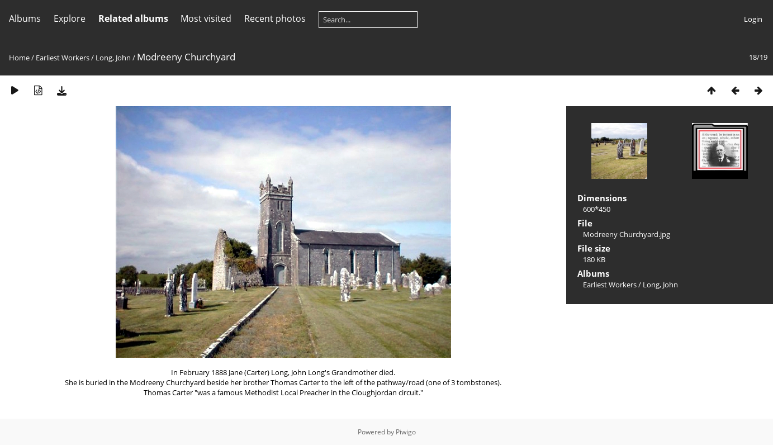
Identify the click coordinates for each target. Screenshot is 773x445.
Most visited (206, 18)
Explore (70, 18)
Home (19, 58)
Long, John (113, 58)
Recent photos (275, 18)
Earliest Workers (62, 58)
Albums (25, 18)
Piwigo (406, 432)
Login (753, 19)
